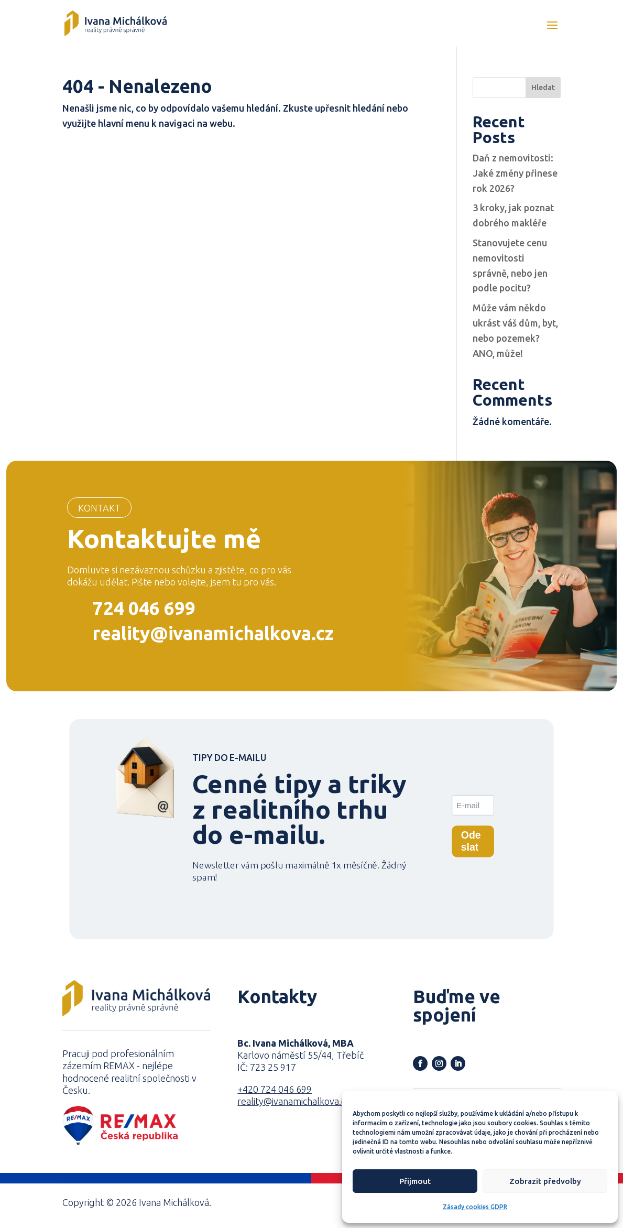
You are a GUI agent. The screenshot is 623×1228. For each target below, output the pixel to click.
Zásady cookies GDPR (475, 1206)
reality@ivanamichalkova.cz (213, 633)
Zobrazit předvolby (545, 1181)
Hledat (543, 87)
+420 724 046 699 (274, 1089)
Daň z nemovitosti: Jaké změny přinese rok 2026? (515, 173)
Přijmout (415, 1181)
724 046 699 (144, 607)
